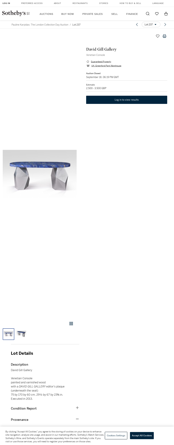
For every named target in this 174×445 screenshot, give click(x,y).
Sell (114, 14)
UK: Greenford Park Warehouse (106, 65)
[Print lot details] (164, 36)
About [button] (57, 3)
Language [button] (158, 3)
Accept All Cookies (142, 435)
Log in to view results (127, 99)
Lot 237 (76, 24)
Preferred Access (32, 3)
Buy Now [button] (67, 14)
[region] (87, 436)
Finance (132, 14)
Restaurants (80, 3)
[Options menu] (151, 24)
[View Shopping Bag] (166, 13)
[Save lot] (157, 36)
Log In (6, 3)
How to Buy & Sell (130, 3)
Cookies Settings (116, 435)
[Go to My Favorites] (157, 13)
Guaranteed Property (101, 61)
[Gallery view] (71, 323)
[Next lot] (165, 24)
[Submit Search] (147, 13)
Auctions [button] (46, 14)
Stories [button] (103, 3)
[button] (39, 174)
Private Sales (92, 14)
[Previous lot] (137, 24)
